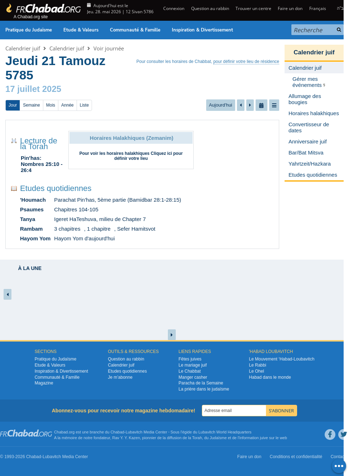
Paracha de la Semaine (201, 383)
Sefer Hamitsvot (136, 229)
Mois (50, 105)
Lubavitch (134, 432)
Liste (84, 105)
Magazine (44, 383)
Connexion (173, 8)
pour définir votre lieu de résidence (246, 61)
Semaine (31, 105)
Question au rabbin (210, 8)
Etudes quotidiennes (55, 188)
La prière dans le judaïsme (204, 389)
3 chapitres (67, 229)
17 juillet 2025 (33, 89)
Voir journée (108, 48)
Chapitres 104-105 (76, 209)
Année (67, 105)
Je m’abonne (120, 377)
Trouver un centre (253, 8)
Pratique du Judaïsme (28, 30)
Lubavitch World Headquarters (224, 432)
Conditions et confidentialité (296, 456)
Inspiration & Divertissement (202, 30)
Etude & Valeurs (80, 30)
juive (264, 438)
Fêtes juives (190, 359)
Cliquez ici (161, 153)
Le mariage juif (193, 365)
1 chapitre (99, 229)
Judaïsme (218, 438)
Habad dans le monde (270, 377)
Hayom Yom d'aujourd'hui (84, 238)
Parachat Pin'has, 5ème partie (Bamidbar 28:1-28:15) (117, 200)
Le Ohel (256, 371)
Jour (13, 105)
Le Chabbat (190, 371)
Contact (338, 456)
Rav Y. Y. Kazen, (126, 438)
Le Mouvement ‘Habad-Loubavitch (282, 359)
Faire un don (290, 8)
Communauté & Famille (135, 30)
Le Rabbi (257, 365)
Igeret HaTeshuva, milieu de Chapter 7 (100, 219)
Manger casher (193, 377)
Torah (197, 438)
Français (317, 8)
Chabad (118, 432)
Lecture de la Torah (38, 143)
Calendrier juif (22, 48)
